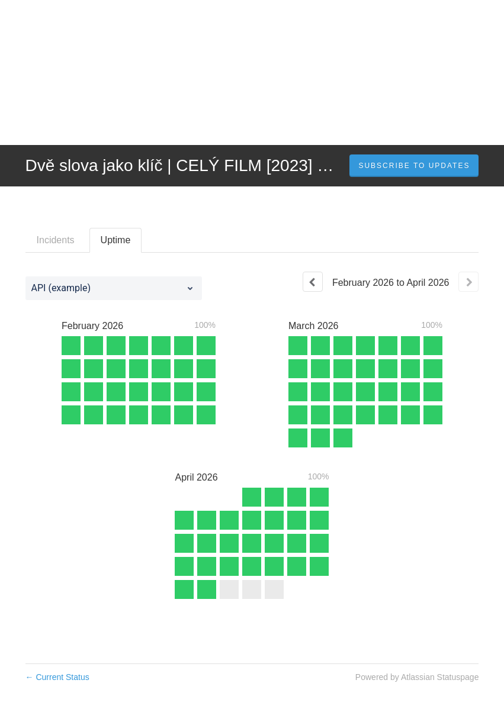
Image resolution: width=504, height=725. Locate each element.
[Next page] (468, 282)
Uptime (116, 240)
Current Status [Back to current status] (57, 677)
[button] (414, 165)
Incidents (56, 240)
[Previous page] (313, 282)
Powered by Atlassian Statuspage (417, 677)
